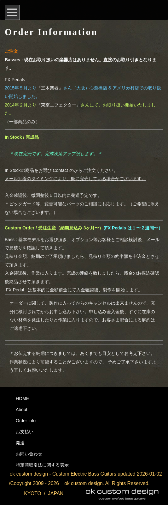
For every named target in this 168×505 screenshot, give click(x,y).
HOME (22, 398)
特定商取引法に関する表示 (42, 464)
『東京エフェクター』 (59, 104)
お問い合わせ (29, 453)
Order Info (26, 420)
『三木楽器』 (50, 87)
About (21, 409)
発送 (20, 442)
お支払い (24, 431)
